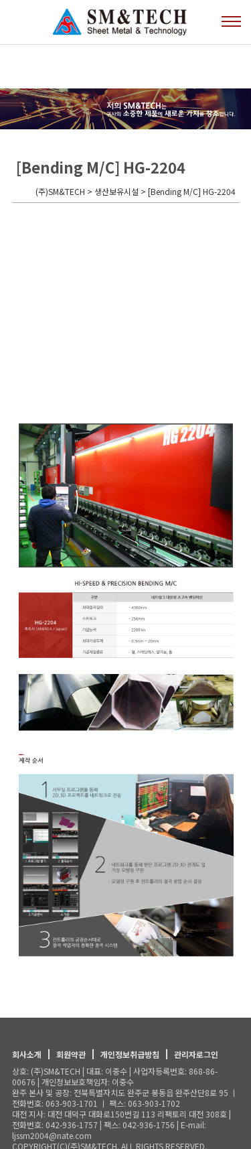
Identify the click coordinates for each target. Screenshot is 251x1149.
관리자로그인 (196, 1054)
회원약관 (71, 1054)
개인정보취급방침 (129, 1054)
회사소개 (26, 1054)
